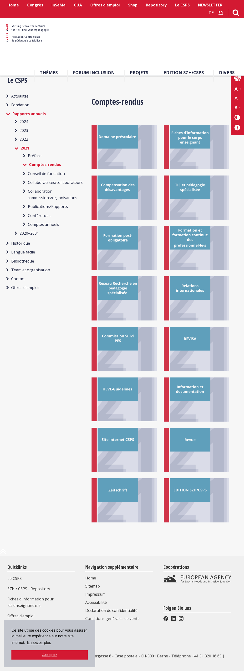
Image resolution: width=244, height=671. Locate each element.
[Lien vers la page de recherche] (236, 13)
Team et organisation (30, 270)
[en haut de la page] (3, 553)
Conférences (39, 215)
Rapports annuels (29, 113)
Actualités (20, 96)
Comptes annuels (43, 224)
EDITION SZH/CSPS (183, 74)
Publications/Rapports (48, 206)
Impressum (96, 594)
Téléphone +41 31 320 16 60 (196, 656)
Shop (132, 5)
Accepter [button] (49, 655)
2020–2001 (29, 233)
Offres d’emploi (21, 616)
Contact (18, 278)
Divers (226, 74)
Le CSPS (182, 5)
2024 (24, 121)
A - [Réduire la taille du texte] (237, 107)
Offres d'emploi (105, 5)
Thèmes (49, 74)
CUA (78, 5)
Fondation (20, 105)
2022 (24, 139)
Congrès (35, 5)
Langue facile (23, 252)
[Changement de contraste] (237, 117)
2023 (24, 130)
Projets (139, 74)
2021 (25, 148)
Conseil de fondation (46, 173)
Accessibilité (97, 602)
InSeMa (58, 5)
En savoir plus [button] (39, 642)
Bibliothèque (22, 261)
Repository (156, 5)
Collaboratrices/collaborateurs (55, 182)
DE (211, 12)
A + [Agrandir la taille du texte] (237, 89)
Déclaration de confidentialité (112, 610)
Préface (34, 155)
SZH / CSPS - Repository (28, 588)
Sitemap (93, 586)
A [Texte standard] (236, 98)
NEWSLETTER (210, 5)
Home (13, 5)
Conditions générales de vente (113, 618)
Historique (20, 243)
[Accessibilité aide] (237, 128)
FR (221, 12)
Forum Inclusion (94, 74)
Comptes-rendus (45, 164)
